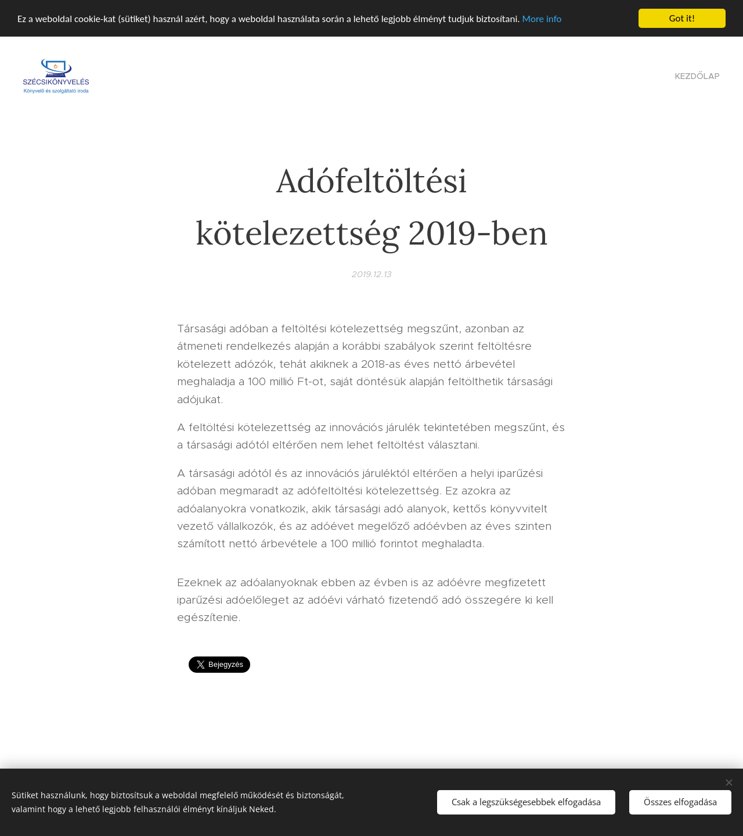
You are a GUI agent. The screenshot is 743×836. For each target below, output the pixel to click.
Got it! (682, 18)
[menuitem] (696, 76)
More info (541, 19)
